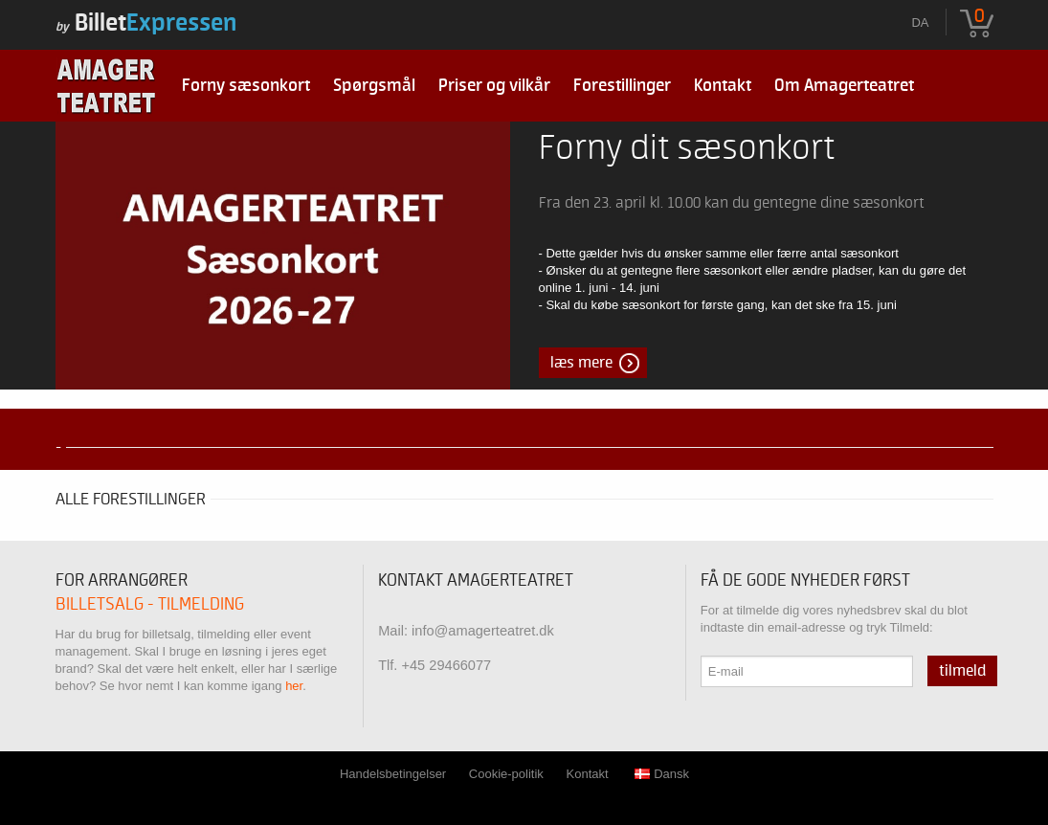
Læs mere (581, 362)
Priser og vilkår (494, 86)
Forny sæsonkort (246, 86)
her (293, 686)
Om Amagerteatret (844, 86)
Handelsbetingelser (393, 774)
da (919, 22)
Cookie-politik (506, 774)
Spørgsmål (374, 86)
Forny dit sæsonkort (687, 148)
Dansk (662, 774)
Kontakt (722, 86)
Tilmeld (962, 671)
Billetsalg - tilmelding (150, 604)
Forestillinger (622, 86)
